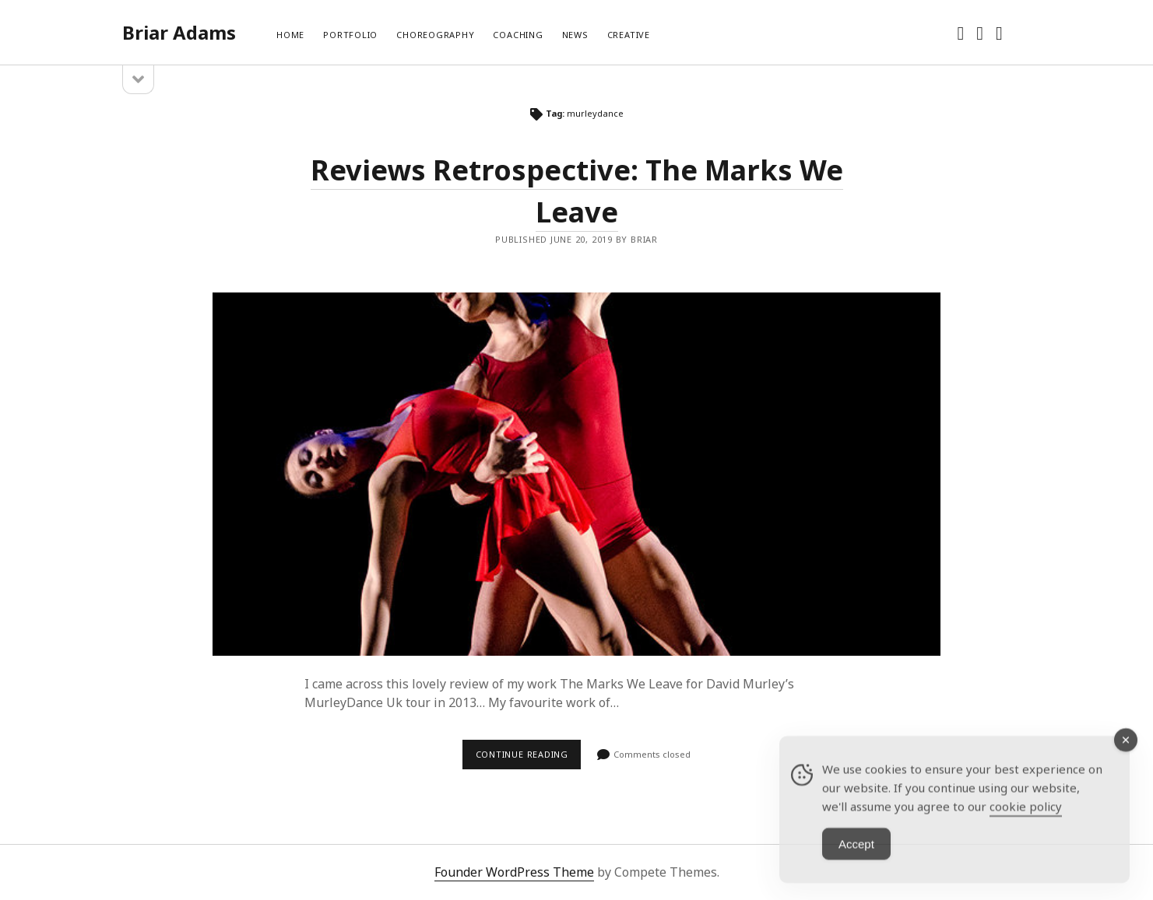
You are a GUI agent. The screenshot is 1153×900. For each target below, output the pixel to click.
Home (290, 34)
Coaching (518, 34)
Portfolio (350, 34)
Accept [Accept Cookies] (856, 863)
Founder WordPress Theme (514, 872)
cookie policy (1026, 826)
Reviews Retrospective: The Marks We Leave (576, 474)
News (575, 34)
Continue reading (529, 758)
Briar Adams (179, 32)
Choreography (435, 34)
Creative (628, 34)
